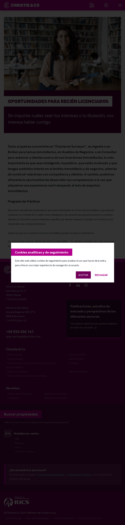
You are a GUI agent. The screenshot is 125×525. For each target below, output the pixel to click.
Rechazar (101, 275)
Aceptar (83, 275)
